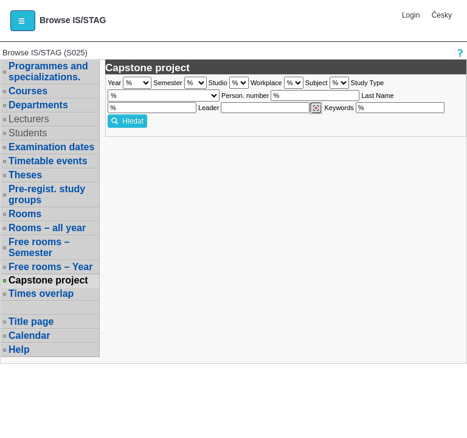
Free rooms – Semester (39, 247)
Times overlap (41, 293)
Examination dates (51, 147)
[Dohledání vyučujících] (316, 108)
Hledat (127, 121)
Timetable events (48, 161)
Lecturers (29, 119)
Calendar (29, 335)
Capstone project (48, 280)
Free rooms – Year (50, 267)
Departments (38, 105)
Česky (442, 15)
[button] (22, 20)
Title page (31, 321)
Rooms (25, 214)
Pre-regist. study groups (47, 194)
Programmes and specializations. (48, 71)
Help (19, 349)
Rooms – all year (47, 228)
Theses (25, 175)
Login (411, 15)
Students (28, 133)
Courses (28, 91)
